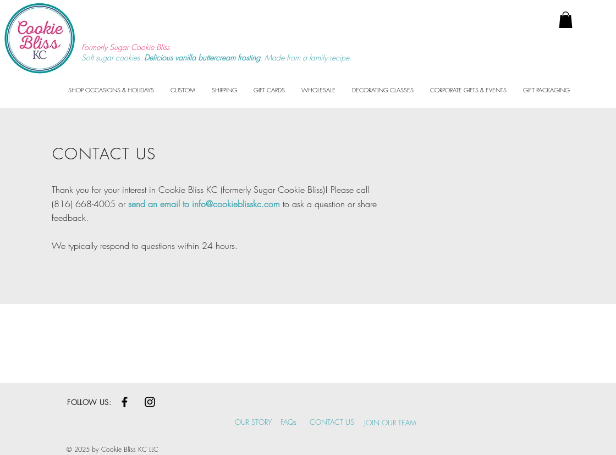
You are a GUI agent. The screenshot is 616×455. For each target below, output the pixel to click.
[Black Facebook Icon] (124, 402)
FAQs (288, 422)
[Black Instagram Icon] (150, 402)
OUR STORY (253, 422)
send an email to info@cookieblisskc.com (204, 204)
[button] (566, 20)
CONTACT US (332, 422)
